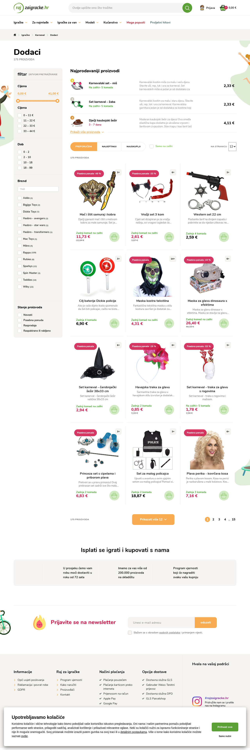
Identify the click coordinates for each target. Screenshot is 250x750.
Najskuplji (134, 146)
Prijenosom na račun (115, 696)
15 (233, 522)
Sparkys (28, 266)
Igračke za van (68, 22)
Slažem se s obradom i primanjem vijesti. (168, 635)
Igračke (20, 22)
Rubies (26, 259)
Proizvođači (67, 692)
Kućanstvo (112, 22)
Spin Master (29, 273)
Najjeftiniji (109, 146)
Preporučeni (83, 146)
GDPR (21, 692)
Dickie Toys (29, 212)
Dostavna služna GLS (159, 682)
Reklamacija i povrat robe (33, 687)
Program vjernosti (71, 682)
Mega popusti (136, 22)
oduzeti (206, 625)
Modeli (92, 22)
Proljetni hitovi (160, 22)
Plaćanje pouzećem (115, 682)
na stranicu (219, 146)
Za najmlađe (42, 22)
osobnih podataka (169, 635)
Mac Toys (28, 239)
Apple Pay (109, 701)
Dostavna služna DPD (159, 696)
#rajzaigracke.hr (217, 700)
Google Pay (110, 705)
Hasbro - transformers (36, 232)
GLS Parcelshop (156, 701)
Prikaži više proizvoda (87, 132)
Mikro (26, 246)
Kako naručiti (68, 687)
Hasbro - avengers (33, 218)
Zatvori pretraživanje (43, 74)
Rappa (27, 252)
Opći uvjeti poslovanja (31, 682)
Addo (26, 198)
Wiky (26, 287)
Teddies (28, 280)
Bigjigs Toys (29, 205)
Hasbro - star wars (33, 225)
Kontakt (65, 697)
